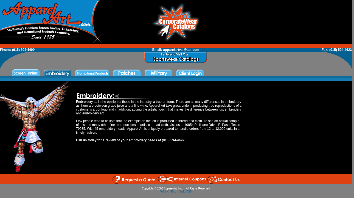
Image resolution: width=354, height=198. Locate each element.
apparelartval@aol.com (181, 50)
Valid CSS (185, 191)
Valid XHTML (168, 191)
